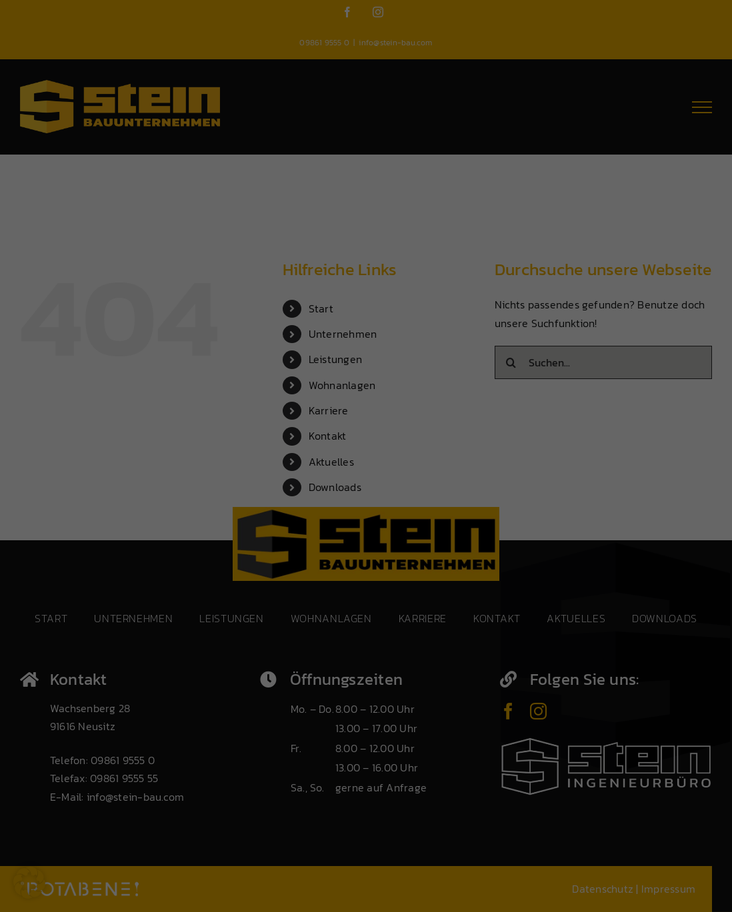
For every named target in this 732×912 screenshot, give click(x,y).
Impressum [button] (383, 891)
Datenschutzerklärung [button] (326, 891)
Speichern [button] (384, 818)
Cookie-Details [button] (263, 891)
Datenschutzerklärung (57, 760)
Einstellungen (104, 774)
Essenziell (302, 574)
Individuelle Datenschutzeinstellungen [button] (173, 891)
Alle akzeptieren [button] (128, 818)
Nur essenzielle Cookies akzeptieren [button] (256, 858)
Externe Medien (314, 645)
